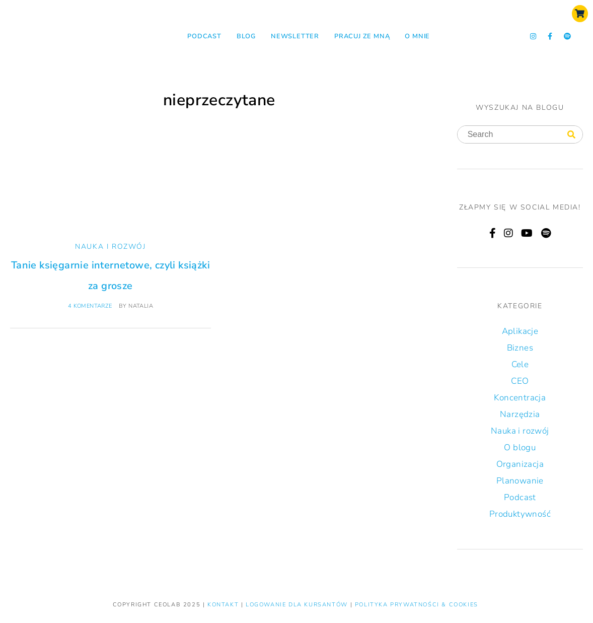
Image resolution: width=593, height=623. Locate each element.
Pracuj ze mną (362, 36)
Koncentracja (520, 397)
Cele (520, 364)
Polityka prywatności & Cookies (416, 604)
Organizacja (520, 464)
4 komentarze (90, 306)
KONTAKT (224, 604)
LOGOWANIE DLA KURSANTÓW (298, 604)
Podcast (204, 36)
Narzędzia (520, 414)
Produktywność (520, 514)
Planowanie (520, 481)
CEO (520, 381)
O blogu (520, 447)
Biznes (520, 348)
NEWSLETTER (295, 36)
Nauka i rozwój (110, 246)
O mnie (417, 36)
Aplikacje (520, 331)
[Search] (571, 135)
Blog (246, 36)
